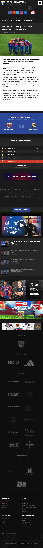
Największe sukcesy (26, 520)
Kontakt (4, 507)
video (36, 196)
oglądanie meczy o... (11, 196)
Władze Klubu (25, 503)
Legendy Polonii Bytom (27, 524)
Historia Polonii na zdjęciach (9, 533)
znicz (32, 193)
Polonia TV (4, 503)
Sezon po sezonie (26, 526)
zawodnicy (12, 193)
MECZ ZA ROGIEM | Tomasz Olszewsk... (21, 271)
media (27, 545)
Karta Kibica (5, 524)
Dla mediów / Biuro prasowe (29, 507)
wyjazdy (23, 193)
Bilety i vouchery (6, 518)
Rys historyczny (25, 518)
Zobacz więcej (21, 166)
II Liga (3, 520)
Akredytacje (24, 509)
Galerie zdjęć (5, 505)
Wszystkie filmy (21, 210)
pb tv (27, 189)
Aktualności (27, 18)
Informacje (24, 501)
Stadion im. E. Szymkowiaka (28, 505)
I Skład (3, 522)
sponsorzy (18, 189)
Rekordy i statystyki (26, 522)
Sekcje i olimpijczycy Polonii (8, 535)
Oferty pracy (25, 511)
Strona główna (16, 18)
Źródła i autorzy (5, 537)
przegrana (37, 189)
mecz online (26, 196)
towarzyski (6, 189)
